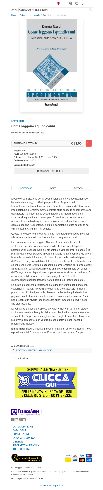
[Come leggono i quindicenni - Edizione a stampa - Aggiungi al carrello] (89, 143)
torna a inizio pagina (51, 485)
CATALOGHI (19, 430)
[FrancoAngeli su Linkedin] (16, 420)
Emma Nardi (18, 120)
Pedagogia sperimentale (30, 15)
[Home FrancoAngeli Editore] (22, 4)
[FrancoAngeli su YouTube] (24, 420)
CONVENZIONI (21, 434)
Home (13, 15)
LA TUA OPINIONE (23, 426)
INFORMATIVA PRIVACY (26, 445)
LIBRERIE (18, 441)
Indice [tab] (53, 188)
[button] (58, 3)
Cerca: (14, 9)
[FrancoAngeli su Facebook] (12, 420)
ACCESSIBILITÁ (21, 449)
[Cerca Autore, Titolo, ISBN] (53, 10)
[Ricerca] (90, 10)
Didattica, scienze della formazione (34, 350)
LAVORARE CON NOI (24, 437)
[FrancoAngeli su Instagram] (20, 420)
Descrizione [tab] (26, 188)
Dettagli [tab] (78, 188)
